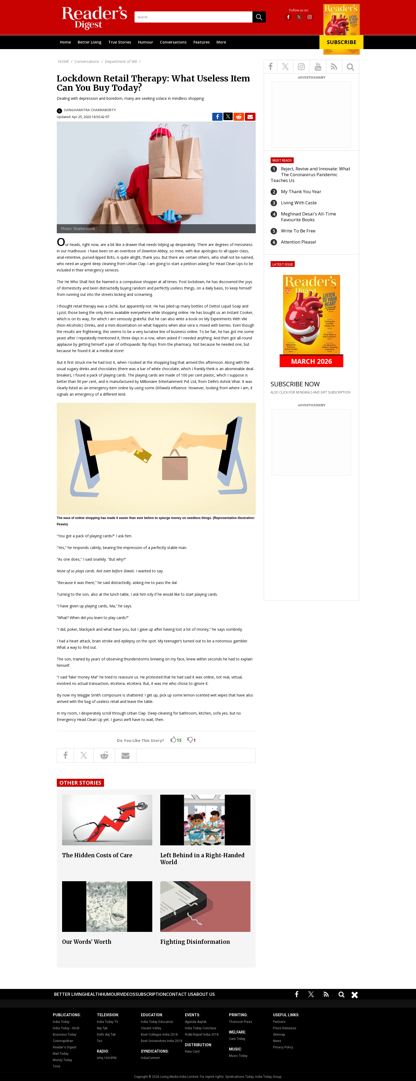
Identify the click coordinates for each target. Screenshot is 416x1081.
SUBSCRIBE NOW (295, 383)
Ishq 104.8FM (106, 1058)
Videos (127, 994)
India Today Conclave (200, 1028)
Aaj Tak (102, 1028)
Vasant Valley (151, 1028)
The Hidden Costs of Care (97, 855)
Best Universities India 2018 (161, 1041)
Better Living (89, 42)
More (221, 42)
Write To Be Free (298, 231)
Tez (99, 1041)
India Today (61, 1022)
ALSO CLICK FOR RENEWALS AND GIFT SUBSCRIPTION (310, 392)
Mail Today (60, 1054)
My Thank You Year (301, 191)
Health (93, 994)
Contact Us (179, 994)
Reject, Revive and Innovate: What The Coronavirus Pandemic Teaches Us (310, 174)
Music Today (238, 1056)
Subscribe (341, 42)
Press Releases (284, 1028)
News (277, 1041)
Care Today (237, 1039)
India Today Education (157, 1022)
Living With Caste (299, 203)
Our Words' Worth (86, 942)
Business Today (64, 1034)
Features (201, 42)
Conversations (173, 42)
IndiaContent (150, 1058)
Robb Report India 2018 (202, 1034)
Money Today (62, 1060)
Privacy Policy (283, 1047)
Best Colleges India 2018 (159, 1034)
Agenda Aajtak (195, 1022)
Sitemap (279, 1034)
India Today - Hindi (66, 1028)
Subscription (150, 994)
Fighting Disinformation (195, 942)
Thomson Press (240, 1022)
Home (65, 42)
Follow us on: (299, 10)
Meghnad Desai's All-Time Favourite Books (308, 217)
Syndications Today (239, 1077)
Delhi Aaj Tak (106, 1034)
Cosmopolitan (63, 1041)
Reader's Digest (64, 1047)
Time (56, 1066)
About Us (204, 994)
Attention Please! (298, 242)
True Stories (119, 42)
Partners (279, 1022)
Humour (145, 42)
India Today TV (107, 1022)
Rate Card (192, 1051)
